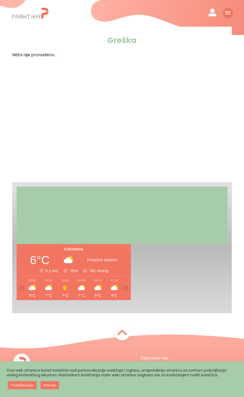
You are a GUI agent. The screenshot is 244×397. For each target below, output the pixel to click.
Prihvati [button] (50, 385)
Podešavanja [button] (22, 385)
